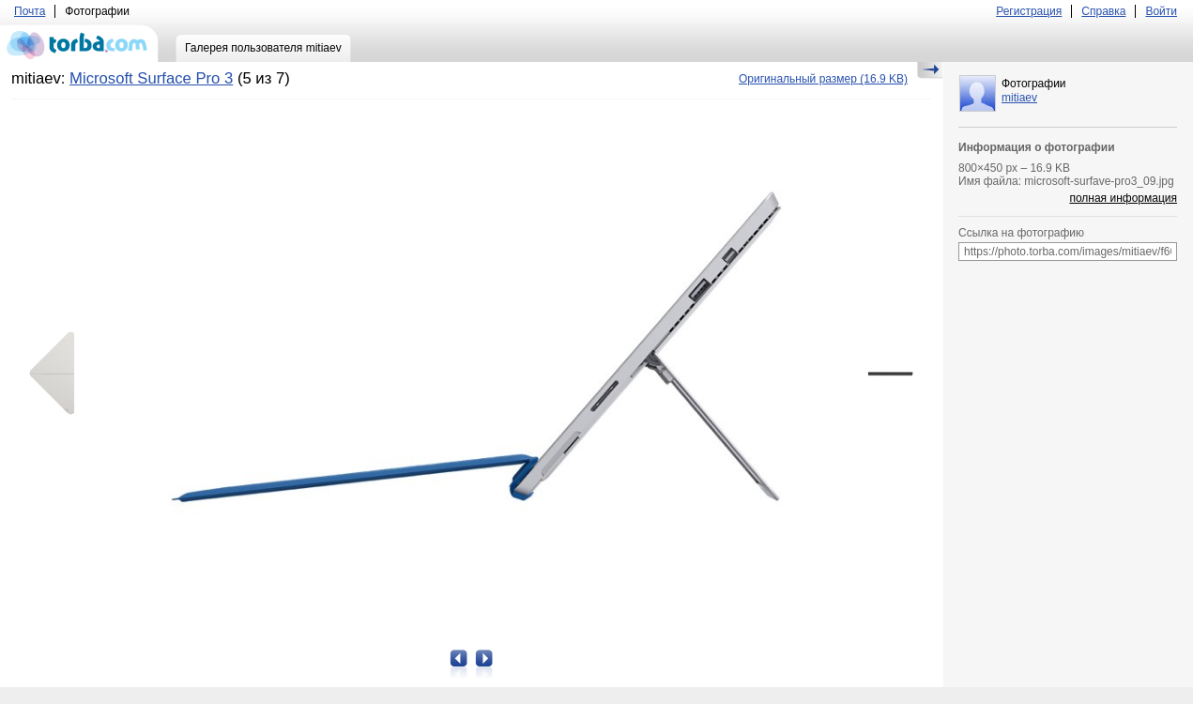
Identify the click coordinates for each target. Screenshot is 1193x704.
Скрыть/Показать (929, 70)
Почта (29, 11)
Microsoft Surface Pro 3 (151, 78)
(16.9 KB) (823, 78)
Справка (1103, 11)
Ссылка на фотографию (1021, 232)
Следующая (884, 374)
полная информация (1123, 198)
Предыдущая (58, 374)
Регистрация (1029, 11)
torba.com (79, 43)
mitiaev (1019, 97)
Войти (1161, 11)
